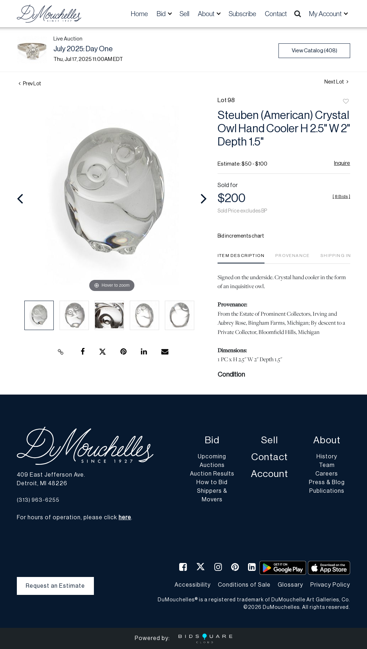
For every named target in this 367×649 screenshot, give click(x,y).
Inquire (342, 163)
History (326, 456)
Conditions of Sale (244, 585)
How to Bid (212, 482)
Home (139, 13)
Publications (326, 491)
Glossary (290, 585)
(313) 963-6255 (38, 500)
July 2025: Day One (83, 49)
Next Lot (336, 82)
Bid (212, 440)
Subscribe (242, 13)
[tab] (241, 258)
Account (269, 474)
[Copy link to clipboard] (61, 352)
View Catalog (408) (314, 50)
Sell (184, 13)
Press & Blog (327, 482)
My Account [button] (326, 13)
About (326, 440)
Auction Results (212, 474)
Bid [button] (162, 13)
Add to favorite (346, 101)
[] (341, 196)
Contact (276, 13)
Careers (326, 474)
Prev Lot (30, 83)
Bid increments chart (241, 236)
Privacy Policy (330, 585)
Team (327, 465)
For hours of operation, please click (74, 517)
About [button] (206, 13)
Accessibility (193, 585)
